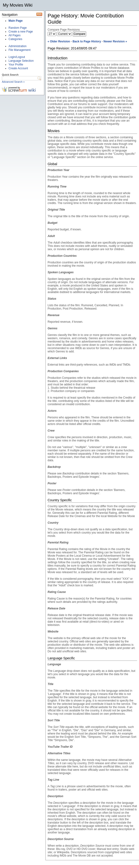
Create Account (18, 68)
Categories (15, 39)
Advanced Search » (13, 81)
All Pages (15, 35)
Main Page (15, 20)
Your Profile (16, 64)
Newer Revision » (115, 41)
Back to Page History (86, 41)
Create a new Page (21, 31)
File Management (20, 50)
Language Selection (21, 60)
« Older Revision (59, 41)
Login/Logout (17, 57)
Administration (18, 46)
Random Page (18, 27)
